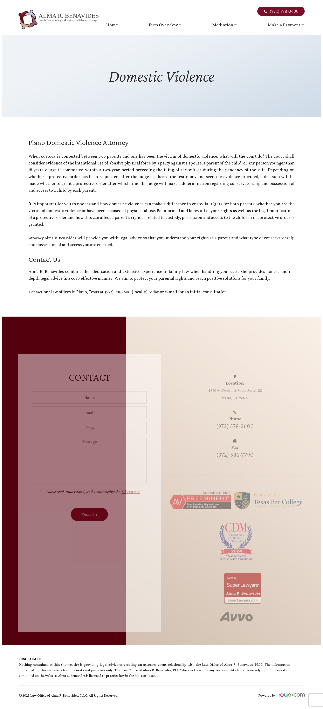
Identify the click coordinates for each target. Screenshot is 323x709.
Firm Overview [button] (165, 24)
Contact (36, 291)
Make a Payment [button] (286, 24)
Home (112, 24)
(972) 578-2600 (280, 11)
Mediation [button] (224, 24)
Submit (88, 523)
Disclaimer (130, 500)
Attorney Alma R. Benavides (57, 237)
